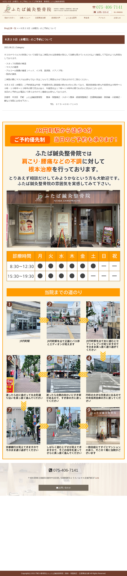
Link (97, 478)
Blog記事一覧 (10, 28)
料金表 (86, 18)
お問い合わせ (63, 488)
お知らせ (117, 18)
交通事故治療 (40, 18)
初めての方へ (9, 18)
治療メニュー (25, 18)
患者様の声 (55, 18)
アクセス (101, 18)
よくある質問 (71, 18)
